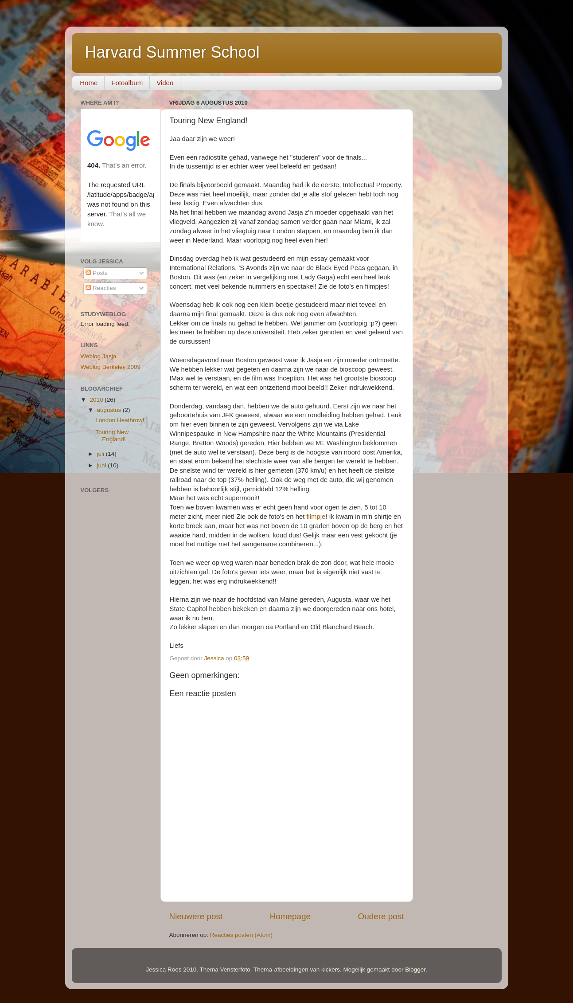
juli (101, 454)
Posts (97, 273)
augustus (110, 410)
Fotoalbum (127, 82)
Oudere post (381, 916)
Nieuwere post (196, 916)
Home (88, 82)
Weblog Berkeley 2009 (111, 367)
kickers (330, 969)
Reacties (101, 288)
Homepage (290, 916)
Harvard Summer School (172, 52)
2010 (97, 399)
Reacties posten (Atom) (241, 935)
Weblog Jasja (99, 356)
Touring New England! (112, 436)
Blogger (415, 969)
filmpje (315, 516)
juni (102, 465)
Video (164, 82)
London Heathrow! (119, 420)
